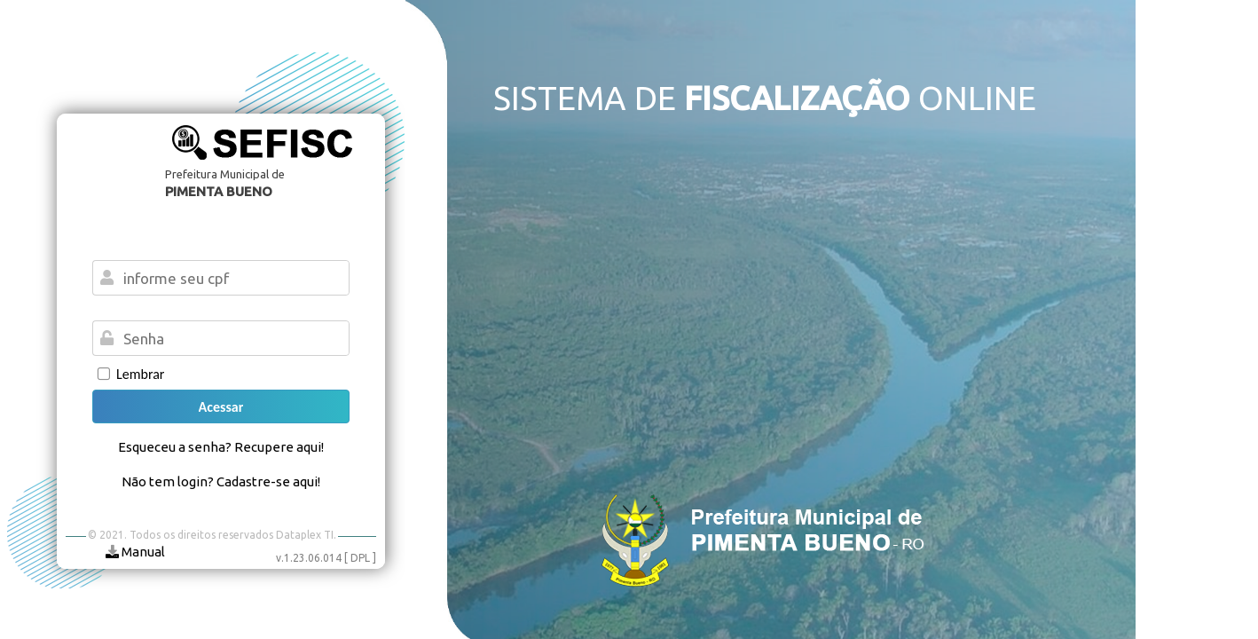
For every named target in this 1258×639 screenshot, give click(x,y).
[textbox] (232, 338)
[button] (221, 406)
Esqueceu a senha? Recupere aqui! (221, 446)
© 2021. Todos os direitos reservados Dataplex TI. (212, 534)
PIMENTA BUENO (218, 191)
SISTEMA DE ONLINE (764, 98)
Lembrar (140, 374)
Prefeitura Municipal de (225, 174)
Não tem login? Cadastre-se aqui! (221, 481)
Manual (135, 551)
